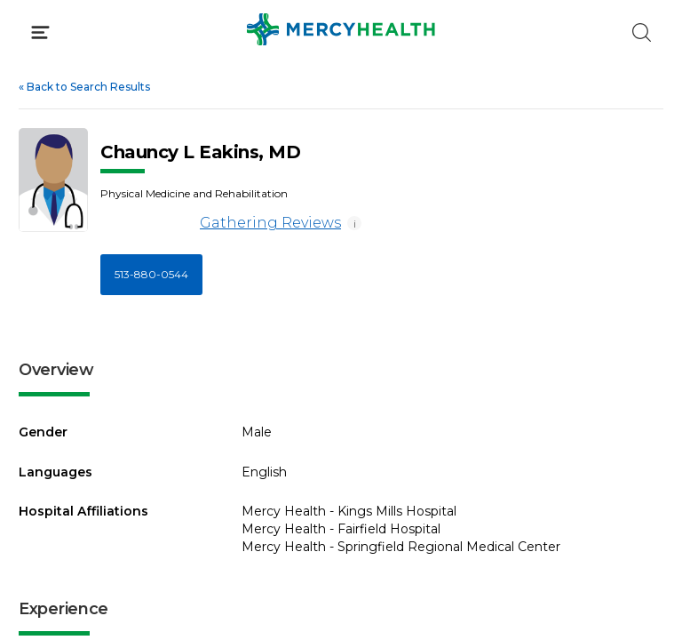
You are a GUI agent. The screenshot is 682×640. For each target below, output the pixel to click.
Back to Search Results (84, 86)
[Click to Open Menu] (40, 32)
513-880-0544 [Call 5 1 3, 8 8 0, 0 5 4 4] (151, 274)
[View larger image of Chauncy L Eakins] (53, 180)
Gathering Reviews (220, 223)
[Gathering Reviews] (147, 223)
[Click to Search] (641, 32)
